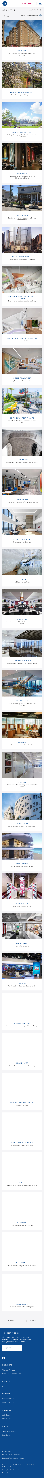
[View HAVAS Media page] (22, 1251)
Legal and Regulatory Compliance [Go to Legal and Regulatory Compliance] (13, 1458)
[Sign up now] (12, 1348)
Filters (6, 16)
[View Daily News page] (22, 608)
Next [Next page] (32, 1321)
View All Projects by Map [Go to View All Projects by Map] (11, 1374)
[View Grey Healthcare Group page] (22, 1131)
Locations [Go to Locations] (6, 1435)
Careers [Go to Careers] (6, 1410)
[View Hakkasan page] (22, 1211)
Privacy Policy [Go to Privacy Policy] (6, 1451)
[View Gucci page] (22, 1171)
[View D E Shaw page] (22, 567)
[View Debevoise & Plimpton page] (22, 649)
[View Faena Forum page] (22, 812)
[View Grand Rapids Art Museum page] (22, 1091)
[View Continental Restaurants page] (22, 407)
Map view (35, 10)
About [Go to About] (5, 1426)
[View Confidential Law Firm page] (22, 366)
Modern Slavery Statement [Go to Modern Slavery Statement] (10, 1455)
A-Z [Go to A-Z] (3, 1386)
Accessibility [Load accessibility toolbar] (28, 3)
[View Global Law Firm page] (22, 1011)
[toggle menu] (40, 3)
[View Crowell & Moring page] (22, 528)
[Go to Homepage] (4, 3)
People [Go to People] (6, 1381)
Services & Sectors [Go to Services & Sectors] (9, 1431)
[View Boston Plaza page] (22, 40)
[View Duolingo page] (22, 730)
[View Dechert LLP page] (22, 690)
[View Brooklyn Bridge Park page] (22, 121)
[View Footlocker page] (22, 932)
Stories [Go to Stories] (6, 1394)
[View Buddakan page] (22, 163)
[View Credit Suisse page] (22, 448)
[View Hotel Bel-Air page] (22, 1292)
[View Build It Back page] (22, 204)
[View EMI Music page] (22, 771)
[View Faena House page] (22, 852)
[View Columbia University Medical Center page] (22, 286)
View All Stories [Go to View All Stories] (8, 1402)
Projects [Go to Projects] (7, 1365)
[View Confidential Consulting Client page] (22, 326)
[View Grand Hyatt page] (22, 1051)
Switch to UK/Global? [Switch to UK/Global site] (27, 1465)
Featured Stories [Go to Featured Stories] (8, 1399)
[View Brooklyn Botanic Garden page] (22, 80)
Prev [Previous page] (12, 1321)
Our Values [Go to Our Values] (6, 1419)
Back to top (6, 1473)
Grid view (8, 10)
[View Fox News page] (22, 971)
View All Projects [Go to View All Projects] (8, 1370)
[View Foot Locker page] (22, 892)
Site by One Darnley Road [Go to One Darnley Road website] (10, 1470)
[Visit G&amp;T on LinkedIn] (3, 1358)
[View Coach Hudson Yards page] (22, 245)
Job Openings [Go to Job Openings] (7, 1415)
